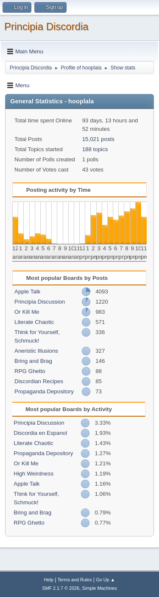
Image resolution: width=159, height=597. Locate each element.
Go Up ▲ (105, 579)
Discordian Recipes (38, 381)
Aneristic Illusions (36, 351)
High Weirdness (33, 473)
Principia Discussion (39, 301)
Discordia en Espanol (40, 433)
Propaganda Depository (44, 391)
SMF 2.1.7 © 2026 (60, 588)
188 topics (95, 149)
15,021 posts (98, 139)
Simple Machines (99, 588)
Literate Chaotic (34, 322)
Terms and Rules (75, 579)
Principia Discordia (46, 26)
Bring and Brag (33, 361)
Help (48, 579)
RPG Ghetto (29, 371)
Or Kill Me (26, 312)
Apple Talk (27, 291)
